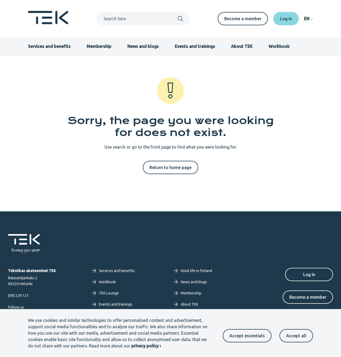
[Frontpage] (48, 22)
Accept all (296, 335)
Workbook (279, 46)
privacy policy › (146, 345)
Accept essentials (247, 335)
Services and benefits (49, 46)
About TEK (242, 46)
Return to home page (170, 167)
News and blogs (143, 46)
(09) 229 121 (18, 295)
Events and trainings (195, 46)
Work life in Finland (193, 271)
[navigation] (308, 18)
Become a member (242, 18)
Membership (99, 46)
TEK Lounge (105, 293)
